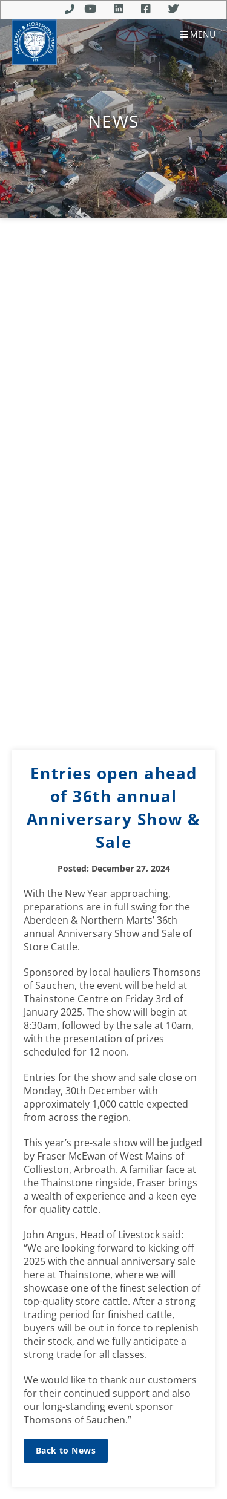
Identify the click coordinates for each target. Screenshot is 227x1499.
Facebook (145, 9)
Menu (197, 34)
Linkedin (118, 9)
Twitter (173, 9)
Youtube (90, 9)
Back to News (66, 1450)
